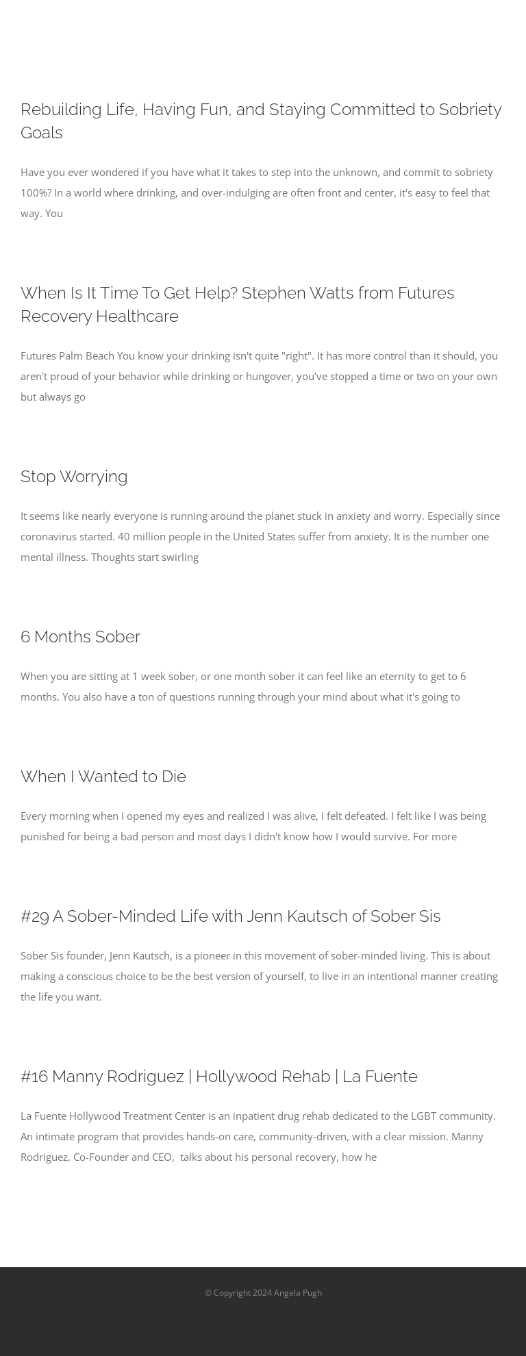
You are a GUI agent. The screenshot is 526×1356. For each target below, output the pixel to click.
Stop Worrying (74, 476)
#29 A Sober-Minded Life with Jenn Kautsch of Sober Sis (231, 916)
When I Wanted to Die (103, 776)
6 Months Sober (80, 636)
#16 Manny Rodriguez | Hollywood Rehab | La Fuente (219, 1076)
